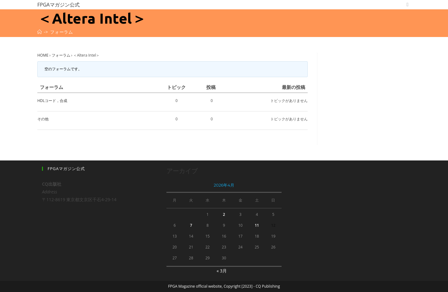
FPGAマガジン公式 (58, 4)
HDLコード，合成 (52, 100)
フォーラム (61, 55)
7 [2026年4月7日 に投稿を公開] (191, 225)
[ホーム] (39, 32)
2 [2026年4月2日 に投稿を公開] (224, 214)
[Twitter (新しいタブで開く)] (407, 4)
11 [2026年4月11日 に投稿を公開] (257, 225)
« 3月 (222, 271)
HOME (43, 55)
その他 (43, 119)
